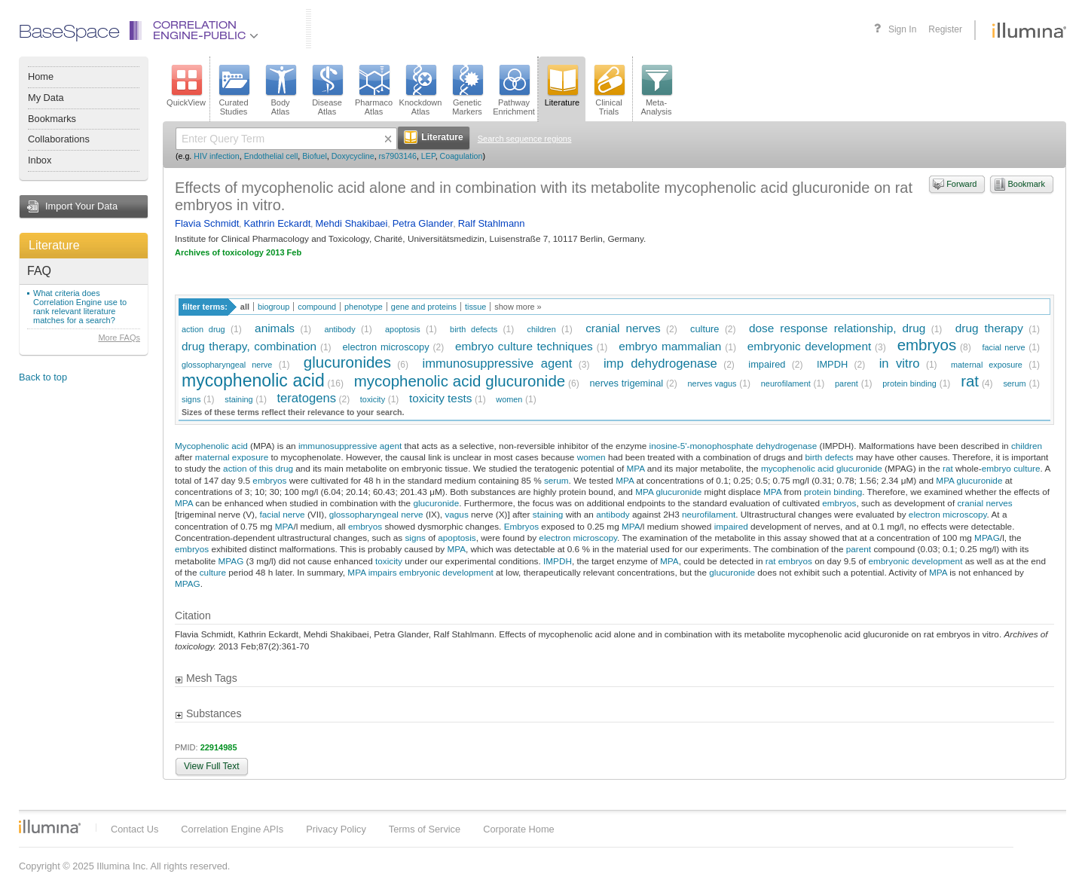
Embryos (521, 526)
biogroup (273, 306)
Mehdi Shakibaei (351, 223)
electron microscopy (386, 347)
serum (1014, 383)
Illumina (50, 826)
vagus (456, 514)
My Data (46, 97)
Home (40, 76)
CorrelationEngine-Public (205, 31)
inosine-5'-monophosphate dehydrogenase (733, 446)
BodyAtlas (280, 90)
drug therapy (989, 328)
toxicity (372, 399)
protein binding (909, 383)
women (509, 399)
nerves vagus (712, 383)
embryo (996, 468)
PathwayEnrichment (514, 90)
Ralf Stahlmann (491, 223)
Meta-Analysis (656, 90)
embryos (927, 344)
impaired (766, 364)
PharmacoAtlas (374, 90)
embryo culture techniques (524, 346)
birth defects (473, 329)
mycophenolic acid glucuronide (459, 380)
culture (704, 328)
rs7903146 (398, 155)
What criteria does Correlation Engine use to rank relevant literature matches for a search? (80, 307)
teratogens (306, 398)
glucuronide (980, 480)
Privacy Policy (336, 829)
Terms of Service (424, 829)
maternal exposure (986, 364)
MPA (636, 468)
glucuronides (347, 362)
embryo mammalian (670, 346)
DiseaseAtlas (327, 90)
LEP (428, 155)
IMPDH (832, 364)
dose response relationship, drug (837, 328)
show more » (517, 306)
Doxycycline (353, 155)
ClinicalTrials (609, 90)
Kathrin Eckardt (276, 223)
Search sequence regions (525, 138)
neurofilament (786, 383)
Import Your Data (81, 206)
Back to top (43, 377)
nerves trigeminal (627, 383)
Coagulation (461, 155)
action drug (203, 329)
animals (275, 328)
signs (191, 399)
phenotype (363, 306)
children (541, 329)
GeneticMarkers (467, 90)
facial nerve (1004, 347)
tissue (475, 306)
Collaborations (59, 139)
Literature (54, 245)
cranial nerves (622, 328)
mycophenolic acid (253, 380)
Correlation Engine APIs (232, 829)
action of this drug (258, 468)
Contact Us (134, 829)
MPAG (987, 537)
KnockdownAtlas (420, 90)
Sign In (902, 29)
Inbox (39, 160)
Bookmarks (52, 118)
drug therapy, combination (249, 346)
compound (317, 306)
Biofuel (314, 155)
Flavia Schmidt (207, 223)
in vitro (899, 363)
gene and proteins (424, 306)
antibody (339, 329)
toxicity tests (440, 398)
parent (846, 383)
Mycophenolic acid (211, 446)
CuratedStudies (234, 90)
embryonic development (809, 346)
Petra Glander (423, 223)
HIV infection (216, 155)
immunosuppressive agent (497, 363)
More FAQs (119, 337)
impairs (382, 572)
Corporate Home (519, 829)
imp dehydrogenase (660, 363)
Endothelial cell (271, 155)
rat (970, 380)
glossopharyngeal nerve (227, 364)
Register (945, 29)
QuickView (186, 86)
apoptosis (402, 329)
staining (238, 399)
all (244, 306)
